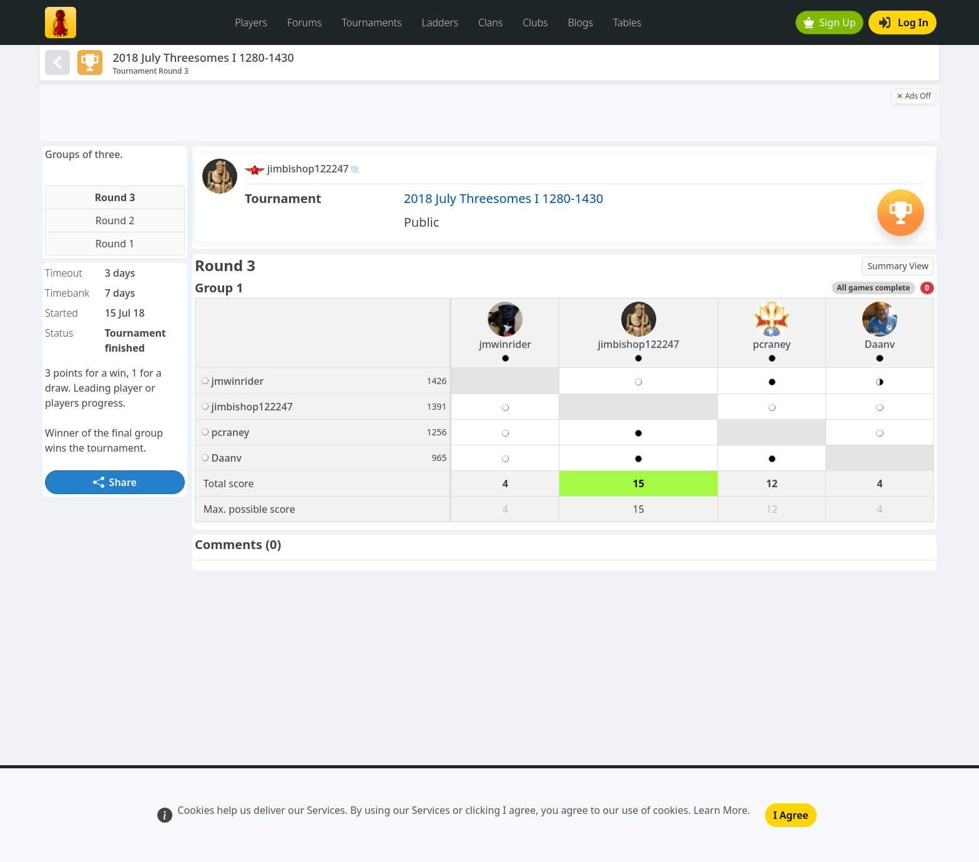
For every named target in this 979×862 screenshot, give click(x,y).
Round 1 (115, 243)
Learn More (721, 810)
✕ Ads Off (914, 96)
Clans (490, 22)
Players (251, 22)
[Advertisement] (464, 113)
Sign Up (830, 22)
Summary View (897, 266)
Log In (903, 22)
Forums (304, 22)
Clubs (535, 22)
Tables (627, 22)
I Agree (790, 815)
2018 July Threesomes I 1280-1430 (504, 198)
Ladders (439, 22)
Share (115, 482)
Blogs (580, 22)
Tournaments (371, 22)
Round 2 (115, 220)
